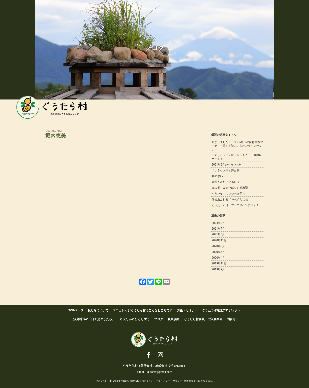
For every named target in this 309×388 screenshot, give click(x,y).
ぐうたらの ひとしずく (134, 319)
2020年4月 (218, 257)
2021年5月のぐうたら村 (227, 164)
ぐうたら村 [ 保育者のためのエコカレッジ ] (57, 108)
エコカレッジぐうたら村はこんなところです (183, 109)
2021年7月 (218, 228)
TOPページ (75, 310)
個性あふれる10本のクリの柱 (230, 199)
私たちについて (166, 109)
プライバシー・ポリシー (169, 380)
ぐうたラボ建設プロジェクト (216, 109)
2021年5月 (218, 234)
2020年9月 (218, 246)
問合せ (231, 319)
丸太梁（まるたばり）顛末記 (230, 187)
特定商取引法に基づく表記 (198, 380)
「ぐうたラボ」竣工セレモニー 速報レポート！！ (237, 156)
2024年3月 (218, 222)
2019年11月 (219, 263)
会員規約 (173, 319)
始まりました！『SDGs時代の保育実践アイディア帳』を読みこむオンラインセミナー (237, 145)
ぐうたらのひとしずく (249, 109)
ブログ (266, 109)
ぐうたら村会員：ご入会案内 (282, 109)
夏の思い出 (219, 176)
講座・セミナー (200, 109)
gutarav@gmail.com (159, 371)
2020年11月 (219, 240)
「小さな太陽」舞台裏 (225, 170)
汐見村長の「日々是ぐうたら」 (233, 109)
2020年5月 (218, 251)
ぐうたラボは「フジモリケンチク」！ (235, 205)
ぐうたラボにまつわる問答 (228, 193)
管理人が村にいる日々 (225, 181)
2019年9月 (218, 269)
